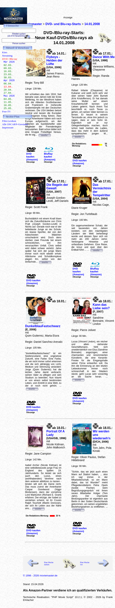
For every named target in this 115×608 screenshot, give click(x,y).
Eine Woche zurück (48, 563)
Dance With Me (104, 57)
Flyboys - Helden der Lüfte (54, 60)
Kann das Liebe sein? (101, 306)
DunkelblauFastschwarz (42, 326)
